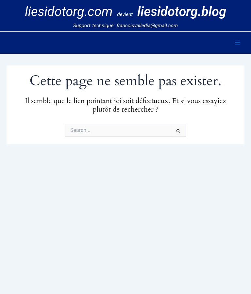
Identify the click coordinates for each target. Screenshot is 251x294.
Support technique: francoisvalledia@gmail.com (125, 25)
